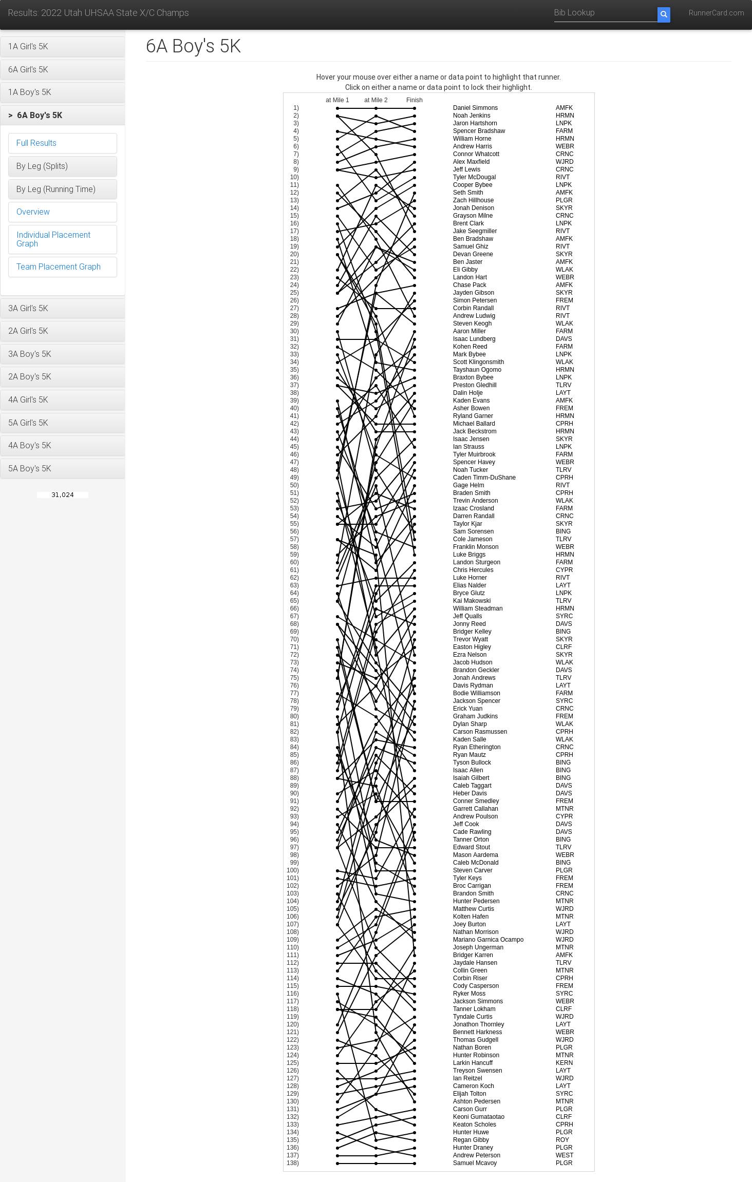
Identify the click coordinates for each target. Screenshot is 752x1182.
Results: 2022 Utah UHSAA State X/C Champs (98, 12)
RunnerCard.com (716, 12)
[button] (63, 46)
